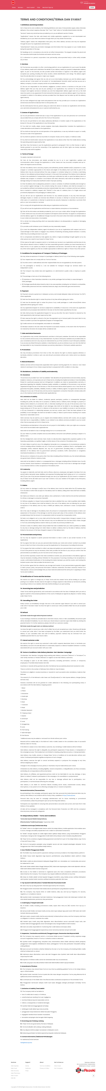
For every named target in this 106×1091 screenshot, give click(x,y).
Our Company (58, 1068)
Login (92, 7)
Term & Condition (45, 1066)
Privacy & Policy (44, 1068)
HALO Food (57, 1066)
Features (28, 1068)
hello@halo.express (89, 3)
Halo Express (15, 1066)
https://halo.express (69, 795)
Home (27, 1066)
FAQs (26, 1071)
